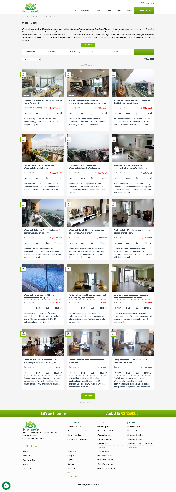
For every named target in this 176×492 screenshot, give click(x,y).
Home (24, 17)
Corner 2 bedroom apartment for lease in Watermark (86, 361)
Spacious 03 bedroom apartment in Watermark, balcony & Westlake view (84, 166)
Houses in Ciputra (134, 432)
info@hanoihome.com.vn (27, 439)
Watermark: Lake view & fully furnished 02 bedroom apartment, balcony (42, 231)
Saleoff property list (105, 465)
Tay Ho (70, 473)
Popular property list (105, 460)
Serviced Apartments (75, 436)
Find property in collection (106, 469)
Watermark (57, 17)
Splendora (71, 465)
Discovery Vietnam (21, 461)
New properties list (104, 456)
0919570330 (129, 414)
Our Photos (18, 469)
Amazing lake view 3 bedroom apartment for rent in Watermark (41, 101)
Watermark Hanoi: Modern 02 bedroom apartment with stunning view (40, 296)
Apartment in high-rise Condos (44, 17)
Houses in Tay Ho (134, 427)
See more (88, 397)
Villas (97, 10)
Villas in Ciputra (103, 427)
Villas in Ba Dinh (103, 444)
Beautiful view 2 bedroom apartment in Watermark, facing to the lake (40, 166)
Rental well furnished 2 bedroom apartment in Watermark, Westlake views (87, 296)
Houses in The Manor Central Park (140, 444)
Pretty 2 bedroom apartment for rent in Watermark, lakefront (130, 361)
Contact (129, 10)
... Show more (102, 448)
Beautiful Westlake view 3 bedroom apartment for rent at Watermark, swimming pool (88, 102)
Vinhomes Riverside (104, 440)
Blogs (118, 10)
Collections (104, 452)
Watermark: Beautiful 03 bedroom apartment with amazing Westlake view (131, 166)
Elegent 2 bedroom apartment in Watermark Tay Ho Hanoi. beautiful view (133, 101)
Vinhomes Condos (74, 427)
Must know (18, 465)
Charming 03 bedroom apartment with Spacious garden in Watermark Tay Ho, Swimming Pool (40, 362)
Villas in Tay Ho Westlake (106, 432)
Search (144, 51)
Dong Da (70, 456)
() (147, 3)
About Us (72, 10)
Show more (88, 45)
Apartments (85, 10)
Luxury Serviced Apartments (78, 440)
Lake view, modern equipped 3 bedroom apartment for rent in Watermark (131, 296)
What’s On (18, 456)
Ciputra (70, 460)
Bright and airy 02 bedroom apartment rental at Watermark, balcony (130, 231)
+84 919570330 (24, 436)
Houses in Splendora (135, 436)
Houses (108, 10)
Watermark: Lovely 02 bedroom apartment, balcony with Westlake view (87, 231)
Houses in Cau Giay (134, 440)
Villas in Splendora (104, 436)
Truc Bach (71, 469)
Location (72, 452)
